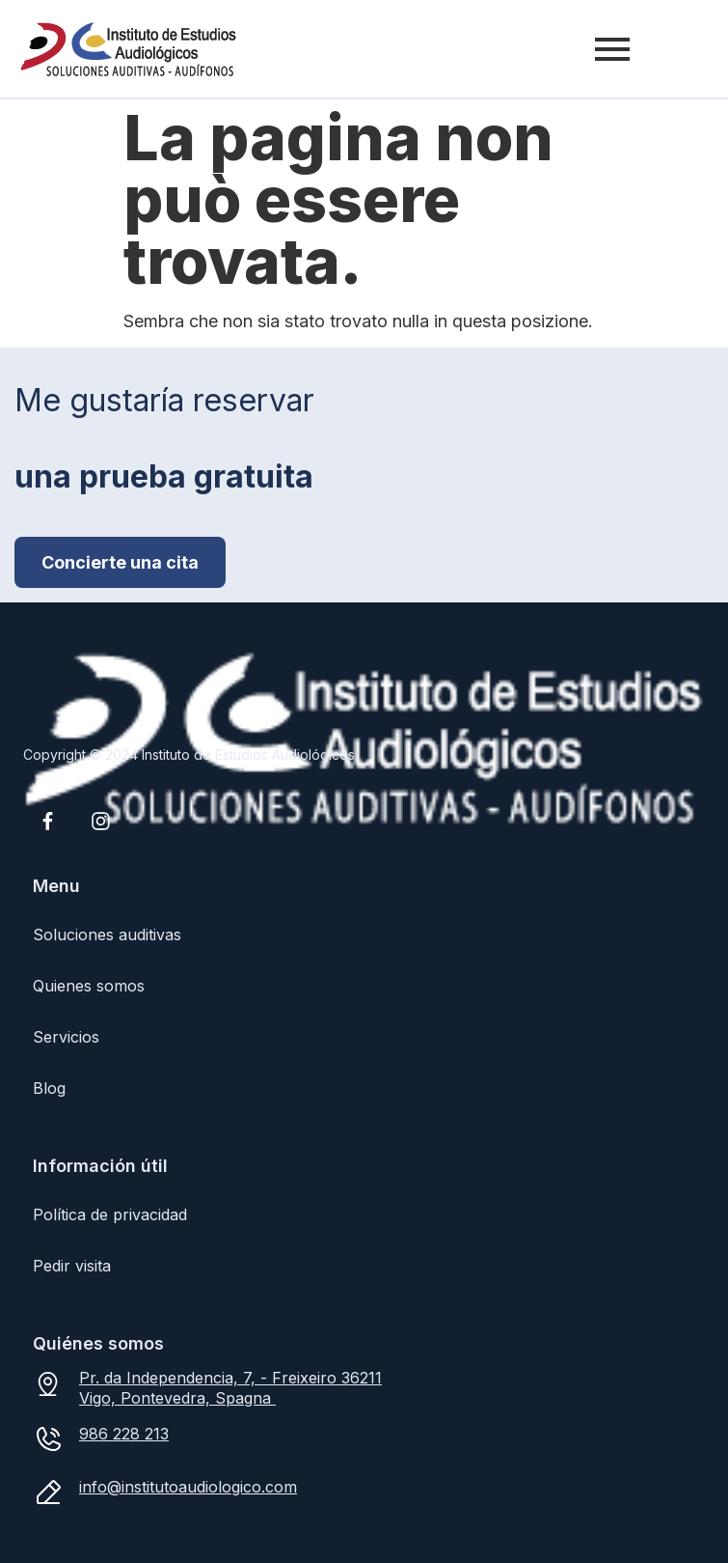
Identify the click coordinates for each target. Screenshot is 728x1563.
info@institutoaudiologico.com (188, 1486)
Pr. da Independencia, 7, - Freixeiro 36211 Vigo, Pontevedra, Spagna (230, 1388)
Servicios (66, 1037)
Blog (49, 1088)
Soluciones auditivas (107, 934)
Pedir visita (72, 1265)
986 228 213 (124, 1433)
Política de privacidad (110, 1214)
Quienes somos (89, 985)
